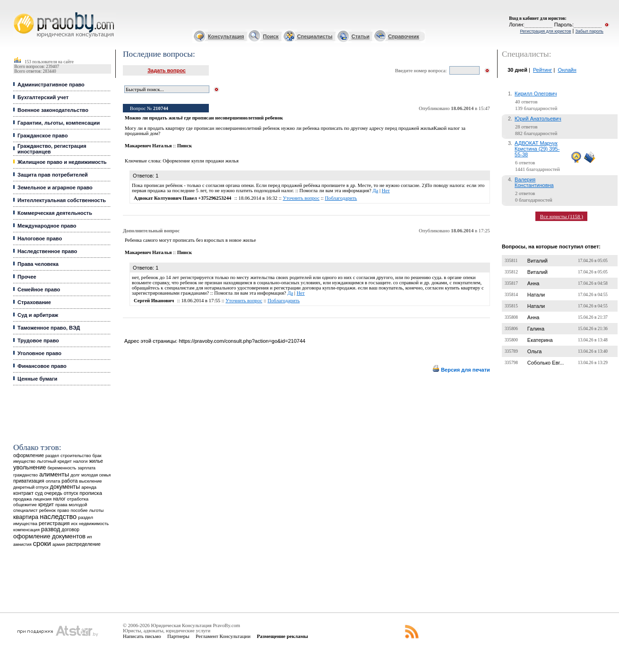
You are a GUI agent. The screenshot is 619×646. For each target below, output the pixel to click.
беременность (61, 468)
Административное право (51, 84)
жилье (96, 461)
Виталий (537, 261)
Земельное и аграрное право (55, 187)
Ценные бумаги (37, 379)
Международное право (47, 226)
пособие (78, 510)
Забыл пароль (589, 31)
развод (50, 529)
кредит (46, 504)
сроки (42, 543)
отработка (77, 499)
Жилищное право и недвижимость (62, 162)
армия (58, 544)
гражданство (25, 475)
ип (89, 536)
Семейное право (38, 289)
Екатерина (540, 340)
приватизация (28, 481)
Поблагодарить (341, 198)
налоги (80, 461)
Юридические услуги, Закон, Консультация (18, 12)
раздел (52, 455)
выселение (90, 481)
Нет (386, 190)
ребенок (47, 510)
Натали (536, 295)
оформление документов (49, 536)
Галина (535, 329)
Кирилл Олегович (536, 93)
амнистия (22, 544)
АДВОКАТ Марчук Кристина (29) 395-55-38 (537, 148)
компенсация (26, 529)
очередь (53, 493)
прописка (90, 493)
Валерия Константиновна (534, 182)
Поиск (271, 36)
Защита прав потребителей (52, 175)
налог (59, 499)
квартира (25, 516)
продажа (22, 499)
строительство (75, 455)
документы (65, 487)
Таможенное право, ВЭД (48, 328)
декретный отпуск (31, 487)
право (63, 510)
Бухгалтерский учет (43, 97)
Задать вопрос (166, 70)
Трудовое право (38, 340)
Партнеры (178, 636)
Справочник (403, 36)
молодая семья (96, 475)
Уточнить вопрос (301, 198)
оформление (28, 455)
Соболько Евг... (545, 363)
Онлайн (567, 70)
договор (70, 529)
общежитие (25, 504)
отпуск (71, 493)
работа (69, 481)
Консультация (226, 36)
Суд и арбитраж (37, 315)
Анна (533, 283)
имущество (24, 461)
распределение (83, 544)
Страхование (34, 302)
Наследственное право (47, 251)
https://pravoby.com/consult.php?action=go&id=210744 (242, 341)
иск (74, 523)
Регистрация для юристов (545, 31)
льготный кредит (54, 461)
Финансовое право (42, 366)
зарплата (86, 468)
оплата (53, 481)
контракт (23, 493)
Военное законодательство (52, 110)
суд (39, 493)
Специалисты (315, 36)
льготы (96, 510)
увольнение (29, 467)
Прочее (26, 277)
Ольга (534, 351)
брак (97, 455)
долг (75, 474)
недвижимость (94, 523)
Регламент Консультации (223, 636)
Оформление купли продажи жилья (201, 160)
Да (375, 190)
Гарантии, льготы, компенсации (58, 123)
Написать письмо (142, 636)
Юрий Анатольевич (538, 118)
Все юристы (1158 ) (561, 216)
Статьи (361, 36)
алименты (54, 474)
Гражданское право (42, 135)
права (61, 504)
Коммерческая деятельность (54, 213)
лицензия (42, 499)
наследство (58, 516)
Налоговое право (39, 238)
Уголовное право (39, 353)
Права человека (38, 264)
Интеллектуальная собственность (61, 200)
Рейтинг (542, 70)
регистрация (54, 523)
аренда (88, 487)
